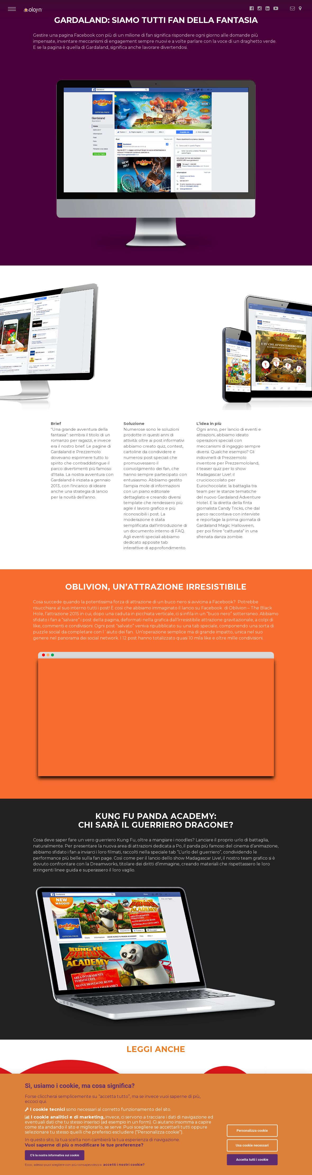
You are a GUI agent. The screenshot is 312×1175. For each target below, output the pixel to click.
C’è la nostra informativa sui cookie (54, 1155)
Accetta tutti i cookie (252, 1160)
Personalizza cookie (252, 1131)
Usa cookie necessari (252, 1145)
